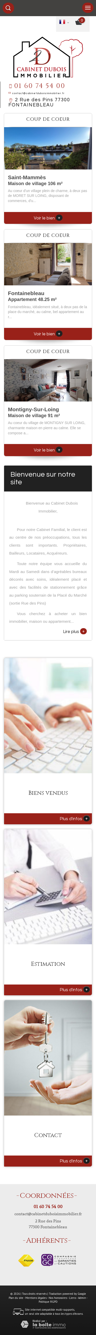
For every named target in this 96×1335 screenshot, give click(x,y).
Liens (72, 1298)
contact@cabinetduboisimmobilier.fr (38, 93)
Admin (82, 1298)
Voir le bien (48, 218)
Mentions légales (36, 1298)
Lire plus (75, 631)
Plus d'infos (75, 818)
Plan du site (16, 1298)
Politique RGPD (48, 1301)
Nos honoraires (58, 1298)
